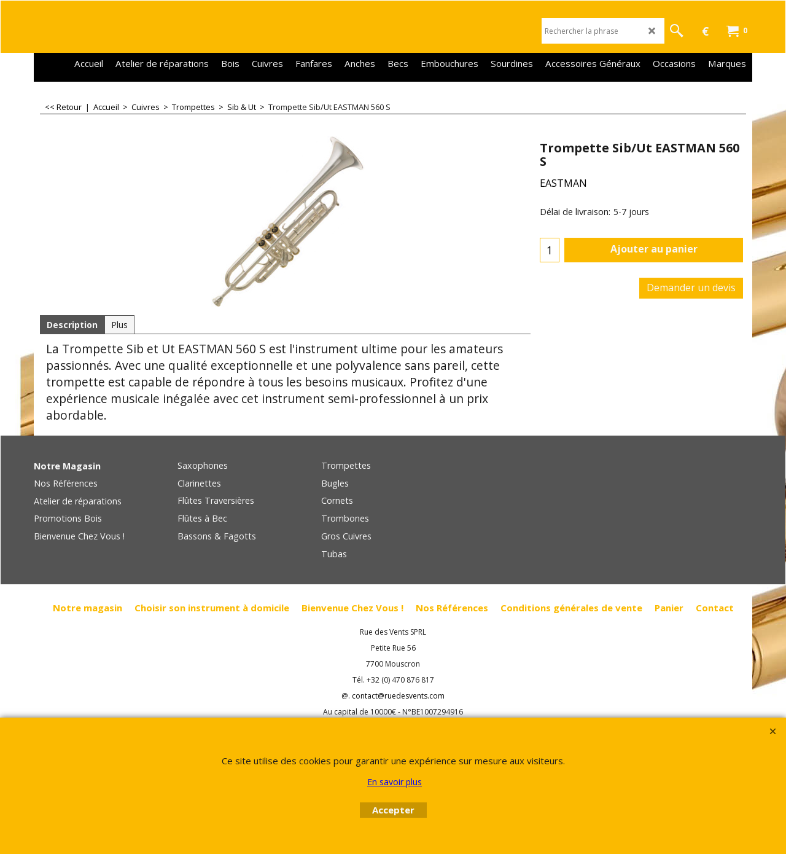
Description (72, 325)
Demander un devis (691, 287)
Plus (119, 325)
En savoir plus (394, 782)
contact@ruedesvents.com (398, 696)
